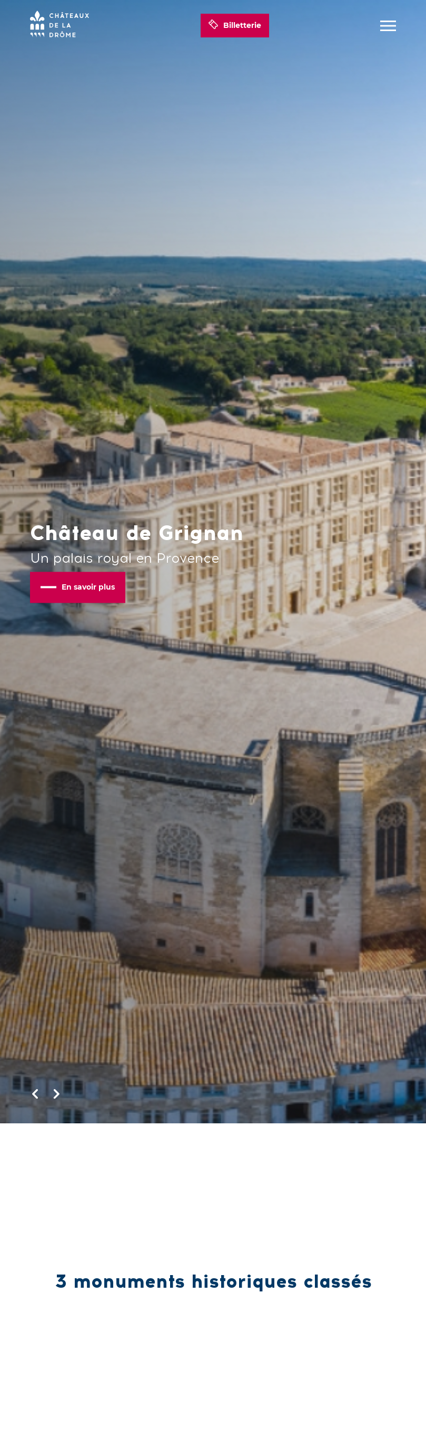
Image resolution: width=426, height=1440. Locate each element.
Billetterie (235, 25)
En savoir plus (78, 587)
